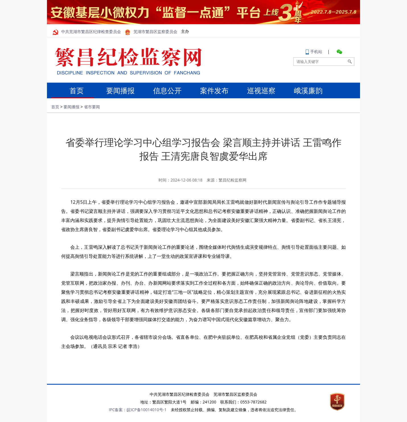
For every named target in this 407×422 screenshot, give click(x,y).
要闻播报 (120, 90)
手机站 (314, 51)
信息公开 (167, 90)
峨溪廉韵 (308, 90)
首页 (73, 90)
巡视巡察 (261, 90)
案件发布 (214, 90)
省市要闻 (92, 106)
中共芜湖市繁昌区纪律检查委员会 (87, 32)
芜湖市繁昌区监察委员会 (151, 32)
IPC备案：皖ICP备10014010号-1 (137, 409)
